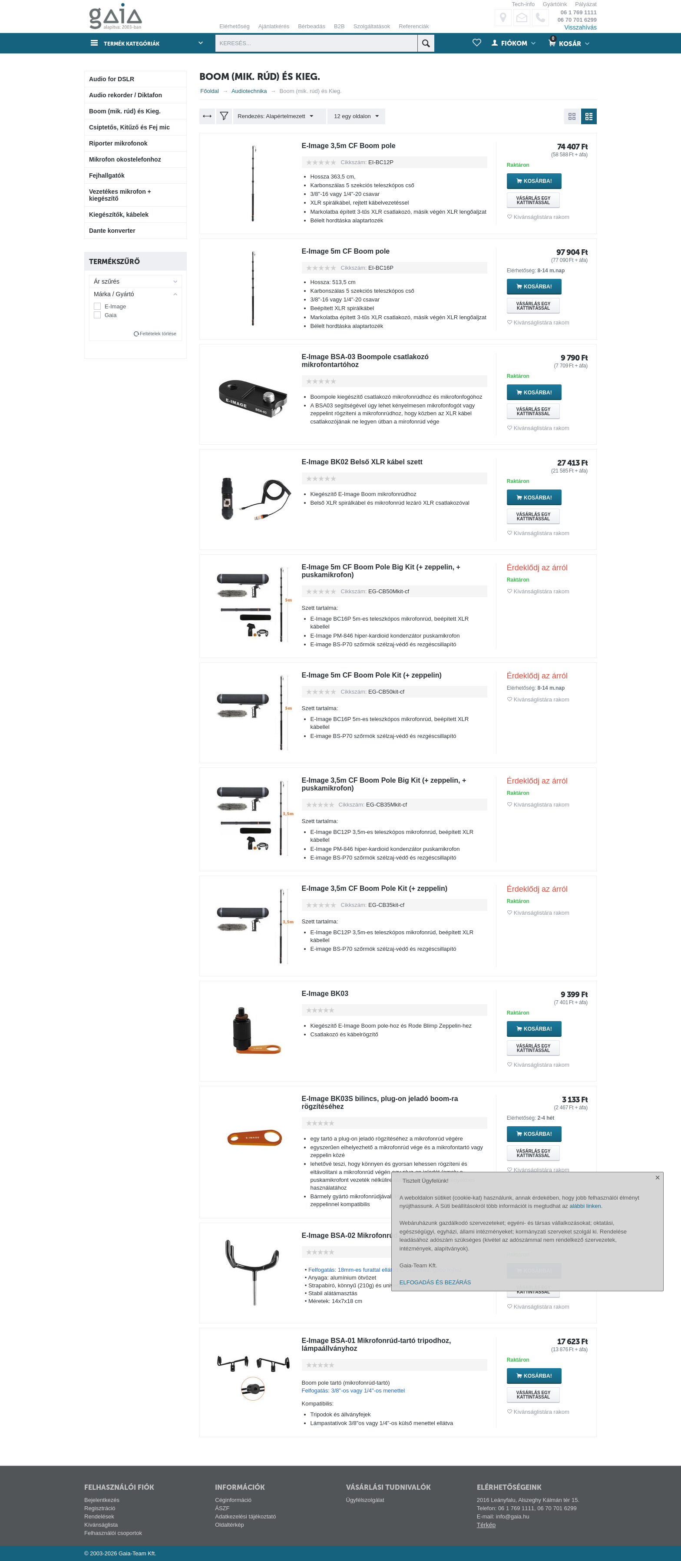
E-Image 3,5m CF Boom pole (354, 146)
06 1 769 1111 (579, 12)
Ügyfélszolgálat (365, 1500)
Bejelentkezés (101, 1500)
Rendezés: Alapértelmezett (277, 116)
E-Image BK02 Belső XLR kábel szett (370, 462)
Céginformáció (233, 1500)
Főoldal (209, 91)
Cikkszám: (354, 162)
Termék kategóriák (137, 43)
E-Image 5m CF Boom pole (351, 251)
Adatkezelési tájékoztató (245, 1516)
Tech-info (523, 4)
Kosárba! (551, 181)
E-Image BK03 (328, 993)
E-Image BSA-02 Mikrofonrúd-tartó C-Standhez (388, 1235)
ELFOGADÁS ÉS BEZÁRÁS (435, 1549)
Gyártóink (555, 4)
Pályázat (586, 4)
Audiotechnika (249, 91)
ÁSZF (222, 1508)
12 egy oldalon (352, 116)
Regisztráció (100, 1508)
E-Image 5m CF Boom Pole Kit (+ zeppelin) (381, 675)
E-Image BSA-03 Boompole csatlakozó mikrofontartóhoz (373, 361)
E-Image (115, 306)
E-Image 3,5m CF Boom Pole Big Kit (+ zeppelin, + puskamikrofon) (394, 784)
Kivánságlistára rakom (541, 217)
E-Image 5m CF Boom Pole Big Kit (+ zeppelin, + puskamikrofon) (391, 571)
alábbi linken (585, 1472)
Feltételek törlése (158, 333)
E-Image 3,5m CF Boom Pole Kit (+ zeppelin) (384, 888)
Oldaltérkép (229, 1524)
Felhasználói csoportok (113, 1533)
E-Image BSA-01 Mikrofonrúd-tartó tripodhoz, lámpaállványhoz (386, 1344)
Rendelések (99, 1516)
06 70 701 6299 (577, 20)
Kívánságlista (101, 1524)
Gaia (110, 315)
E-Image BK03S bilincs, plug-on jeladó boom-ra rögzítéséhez (390, 1103)
